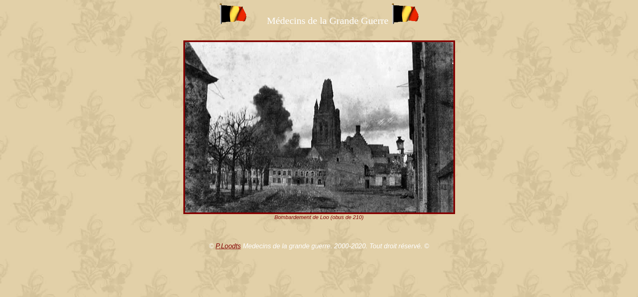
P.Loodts (228, 246)
